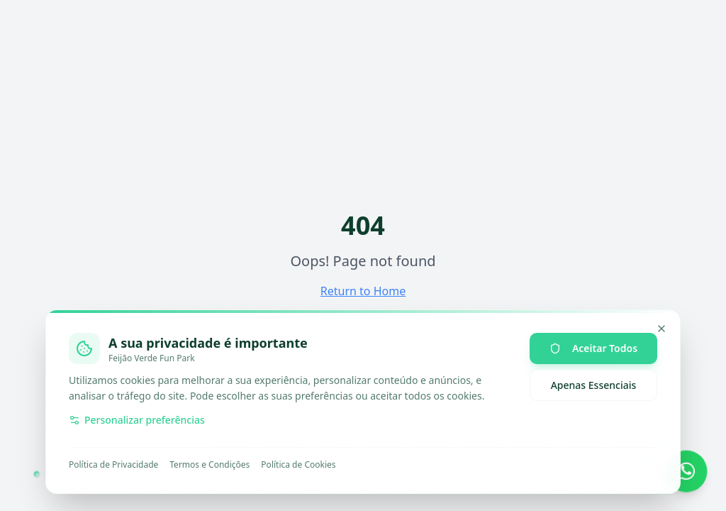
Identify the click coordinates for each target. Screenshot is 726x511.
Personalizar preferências (137, 420)
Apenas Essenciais (594, 385)
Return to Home (363, 291)
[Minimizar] (661, 329)
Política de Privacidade (113, 465)
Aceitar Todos (593, 348)
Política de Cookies (298, 465)
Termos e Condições (209, 465)
